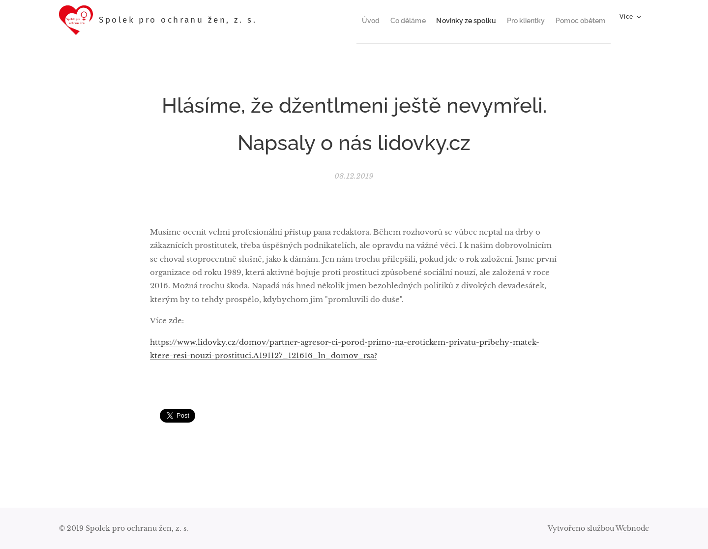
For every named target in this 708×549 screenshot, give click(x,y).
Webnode (632, 528)
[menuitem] (347, 20)
